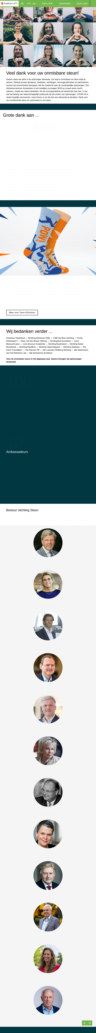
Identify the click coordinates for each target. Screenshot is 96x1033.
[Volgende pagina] (89, 1023)
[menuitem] (47, 3)
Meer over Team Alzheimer (22, 312)
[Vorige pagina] (84, 1023)
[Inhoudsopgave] (22, 3)
